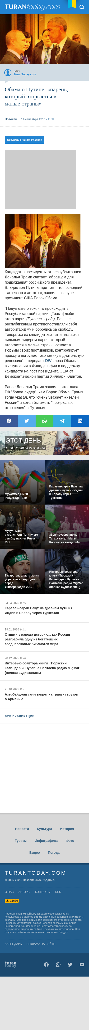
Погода (54, 852)
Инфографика (46, 841)
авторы (24, 892)
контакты (43, 892)
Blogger (63, 932)
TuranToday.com (33, 7)
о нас (9, 892)
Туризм (21, 841)
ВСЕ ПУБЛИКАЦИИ (20, 716)
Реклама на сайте (41, 944)
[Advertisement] (40, 179)
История (67, 829)
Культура (44, 829)
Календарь (13, 944)
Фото (70, 841)
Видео (34, 852)
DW (48, 361)
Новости (22, 829)
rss (58, 892)
